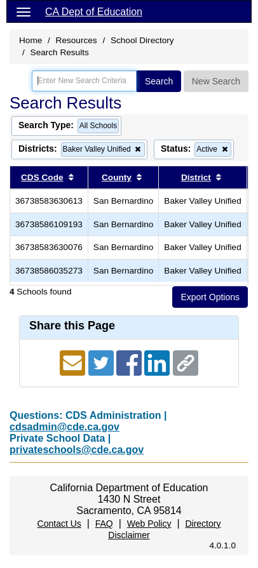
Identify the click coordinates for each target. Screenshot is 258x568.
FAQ (104, 523)
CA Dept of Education (93, 11)
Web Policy (149, 523)
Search (159, 81)
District (196, 177)
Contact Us (59, 523)
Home (30, 40)
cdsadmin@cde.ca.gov (64, 426)
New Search (216, 81)
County (117, 177)
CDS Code (42, 177)
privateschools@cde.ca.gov (77, 449)
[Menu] (23, 11)
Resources (76, 40)
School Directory (142, 40)
